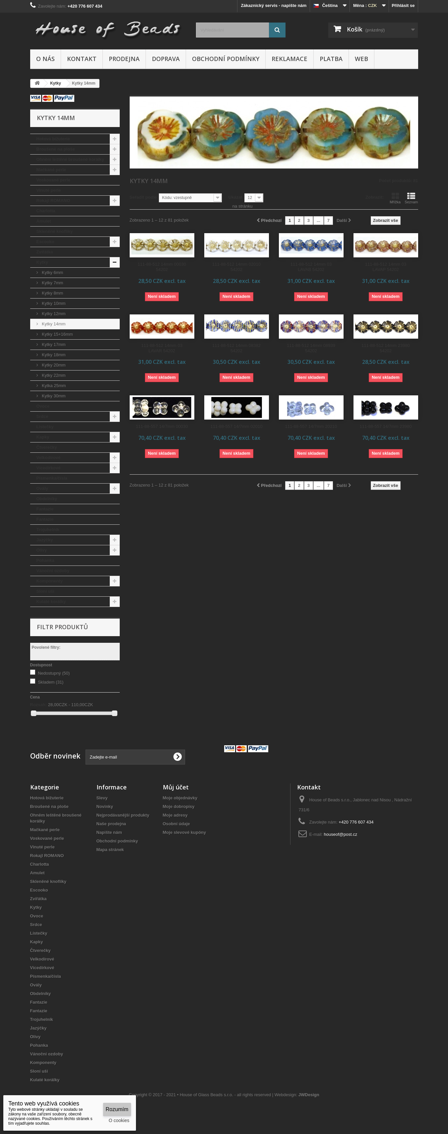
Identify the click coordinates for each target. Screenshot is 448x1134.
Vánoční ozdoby (53, 570)
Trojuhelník (47, 529)
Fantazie (45, 508)
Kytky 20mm (53, 365)
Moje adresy (175, 815)
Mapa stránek (110, 849)
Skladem (50, 682)
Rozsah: (38, 704)
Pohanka (45, 560)
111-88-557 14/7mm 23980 (386, 426)
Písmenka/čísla (51, 478)
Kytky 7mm (52, 282)
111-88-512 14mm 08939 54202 (311, 348)
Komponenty (49, 580)
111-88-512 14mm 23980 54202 (385, 348)
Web (361, 59)
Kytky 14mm (53, 323)
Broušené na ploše (55, 149)
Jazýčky (44, 539)
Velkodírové (48, 457)
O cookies (119, 1120)
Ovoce (43, 406)
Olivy (41, 550)
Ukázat (235, 197)
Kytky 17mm (53, 344)
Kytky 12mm (53, 313)
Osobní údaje (176, 823)
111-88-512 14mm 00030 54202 (162, 267)
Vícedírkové (48, 467)
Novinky (104, 806)
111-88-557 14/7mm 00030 (162, 426)
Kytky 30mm (53, 395)
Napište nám (109, 832)
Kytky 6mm (52, 272)
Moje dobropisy (179, 806)
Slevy (102, 797)
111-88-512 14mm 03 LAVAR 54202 (161, 348)
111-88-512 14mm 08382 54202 (236, 348)
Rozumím (117, 1109)
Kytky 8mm (52, 293)
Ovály (42, 488)
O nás (45, 59)
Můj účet (176, 787)
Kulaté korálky (51, 601)
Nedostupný (54, 673)
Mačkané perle (51, 169)
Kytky (42, 262)
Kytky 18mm (53, 354)
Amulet (43, 221)
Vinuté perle (48, 190)
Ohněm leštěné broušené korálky (70, 159)
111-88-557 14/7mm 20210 (311, 426)
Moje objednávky (180, 797)
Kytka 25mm (53, 385)
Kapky (42, 436)
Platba (331, 59)
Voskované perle (53, 179)
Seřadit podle (143, 197)
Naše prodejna (111, 823)
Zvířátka (44, 251)
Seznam (411, 198)
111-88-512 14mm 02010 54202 (236, 267)
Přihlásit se (403, 5)
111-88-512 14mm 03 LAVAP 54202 (385, 267)
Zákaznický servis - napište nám (273, 5)
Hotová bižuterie (53, 138)
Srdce (42, 416)
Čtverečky (46, 447)
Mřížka (395, 198)
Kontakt (81, 59)
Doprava (166, 59)
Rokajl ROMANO (53, 200)
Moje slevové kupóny (184, 832)
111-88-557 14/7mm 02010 (237, 426)
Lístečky (45, 426)
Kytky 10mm (53, 303)
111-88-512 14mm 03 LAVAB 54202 (311, 267)
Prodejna (124, 59)
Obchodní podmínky (225, 59)
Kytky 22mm (53, 375)
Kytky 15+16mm (57, 334)
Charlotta (45, 210)
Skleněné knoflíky (54, 231)
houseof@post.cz (340, 834)
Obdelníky (46, 498)
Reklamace (289, 59)
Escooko (45, 241)
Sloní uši (45, 591)
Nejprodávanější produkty (123, 815)
